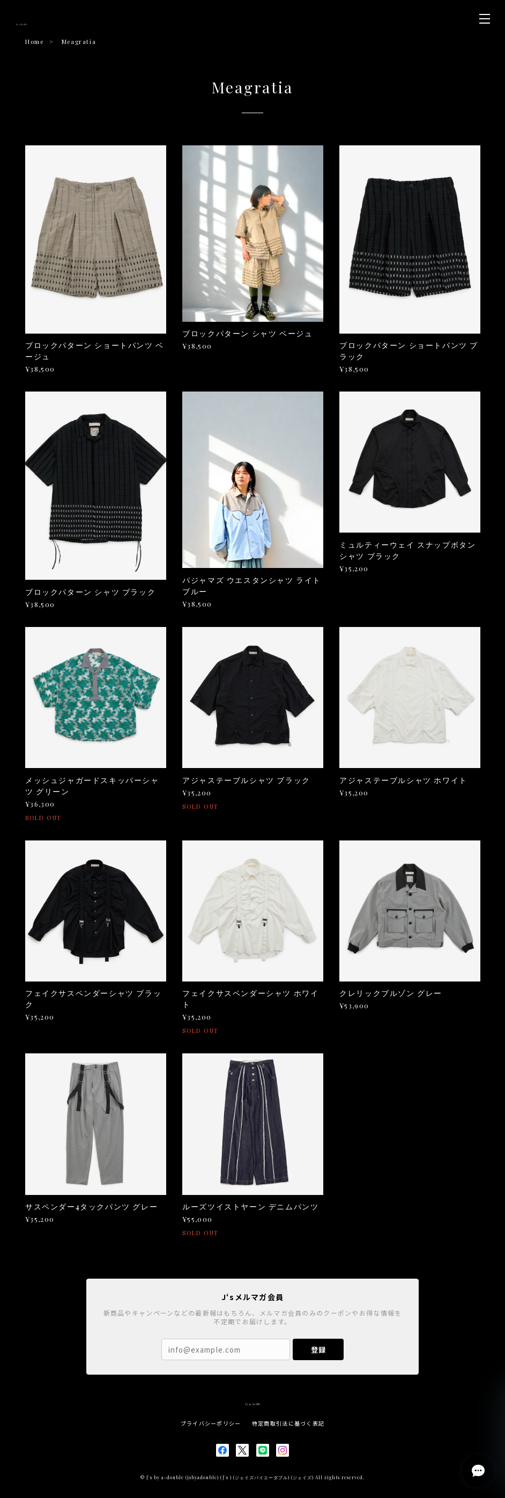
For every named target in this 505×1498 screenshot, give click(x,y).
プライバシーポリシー (211, 1423)
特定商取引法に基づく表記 (288, 1423)
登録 (318, 1350)
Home (34, 42)
